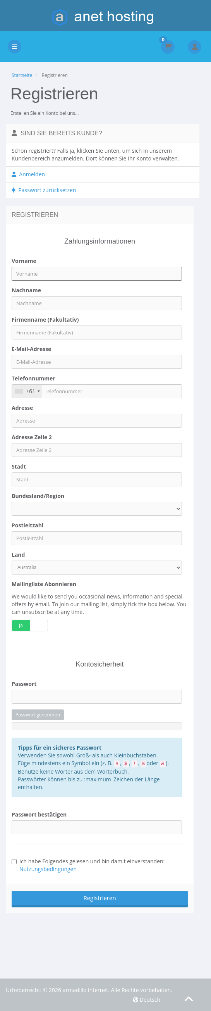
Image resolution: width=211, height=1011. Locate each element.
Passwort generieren (37, 714)
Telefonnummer (33, 378)
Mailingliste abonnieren (44, 584)
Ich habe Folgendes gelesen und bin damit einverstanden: (88, 865)
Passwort (24, 683)
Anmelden (28, 174)
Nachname (26, 290)
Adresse (22, 407)
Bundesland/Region (38, 496)
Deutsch (146, 999)
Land (18, 554)
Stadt (19, 466)
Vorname (24, 260)
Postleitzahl (27, 525)
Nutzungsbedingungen (48, 869)
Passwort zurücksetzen (44, 190)
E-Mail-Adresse (31, 349)
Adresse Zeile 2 (32, 437)
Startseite (22, 75)
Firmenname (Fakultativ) (45, 319)
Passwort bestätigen (39, 814)
